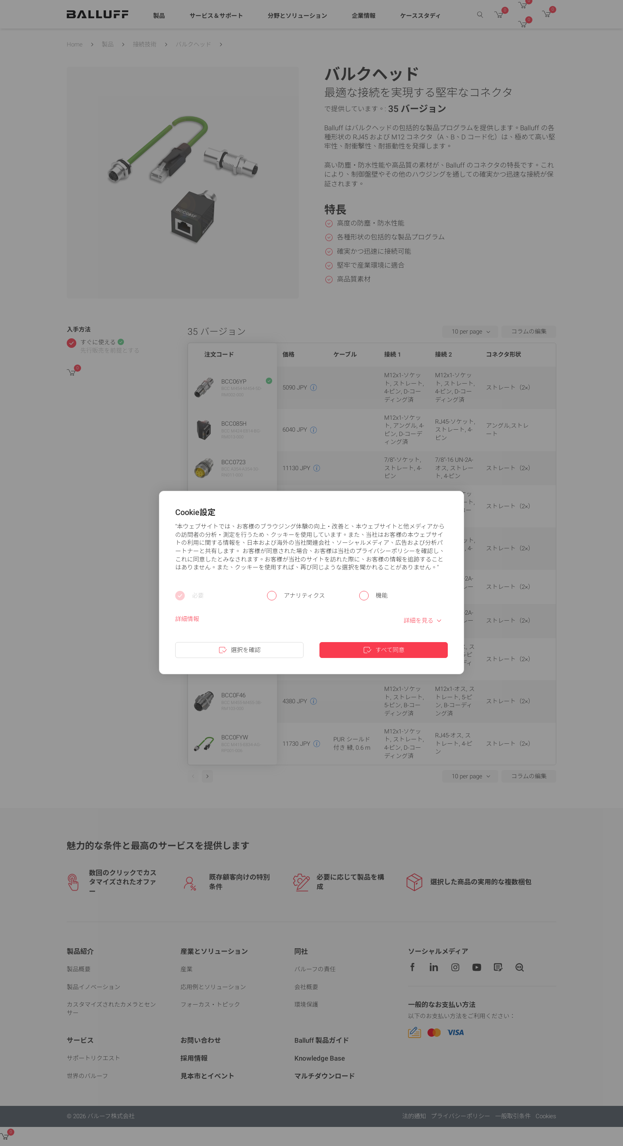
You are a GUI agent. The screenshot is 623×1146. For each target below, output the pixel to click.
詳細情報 (187, 619)
